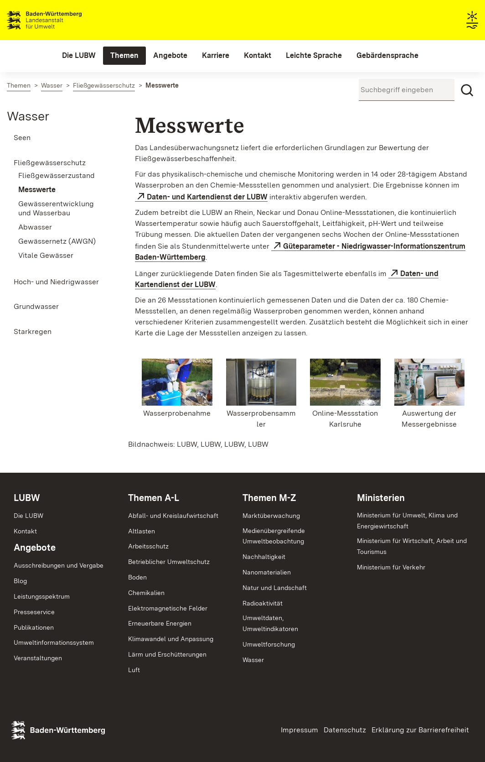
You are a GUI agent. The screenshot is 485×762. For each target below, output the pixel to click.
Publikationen (34, 627)
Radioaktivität (262, 603)
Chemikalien (146, 592)
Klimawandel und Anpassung (170, 638)
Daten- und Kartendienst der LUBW (207, 197)
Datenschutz (345, 729)
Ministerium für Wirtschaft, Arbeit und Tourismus (412, 546)
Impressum (299, 729)
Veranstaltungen (38, 658)
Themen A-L (153, 497)
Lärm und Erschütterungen (167, 654)
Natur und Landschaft (274, 587)
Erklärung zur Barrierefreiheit (420, 729)
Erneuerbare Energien (159, 623)
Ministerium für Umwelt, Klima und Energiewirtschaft (407, 520)
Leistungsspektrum (42, 596)
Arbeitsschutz (148, 546)
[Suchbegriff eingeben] (406, 90)
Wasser (28, 116)
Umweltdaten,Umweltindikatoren (270, 623)
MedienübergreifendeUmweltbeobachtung (273, 536)
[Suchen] (467, 90)
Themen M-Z (269, 497)
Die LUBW (28, 515)
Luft (134, 669)
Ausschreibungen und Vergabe (58, 565)
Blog (20, 581)
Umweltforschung (268, 644)
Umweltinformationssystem (54, 642)
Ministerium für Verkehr (391, 567)
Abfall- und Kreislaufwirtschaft (173, 515)
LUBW (27, 497)
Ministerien (381, 497)
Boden (137, 577)
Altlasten (141, 531)
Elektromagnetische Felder (167, 608)
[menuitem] (79, 56)
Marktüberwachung (271, 515)
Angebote (35, 547)
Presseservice (34, 612)
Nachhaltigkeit (263, 556)
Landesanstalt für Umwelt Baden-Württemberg (60, 20)
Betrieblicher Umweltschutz (169, 561)
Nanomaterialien (266, 572)
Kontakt (25, 531)
